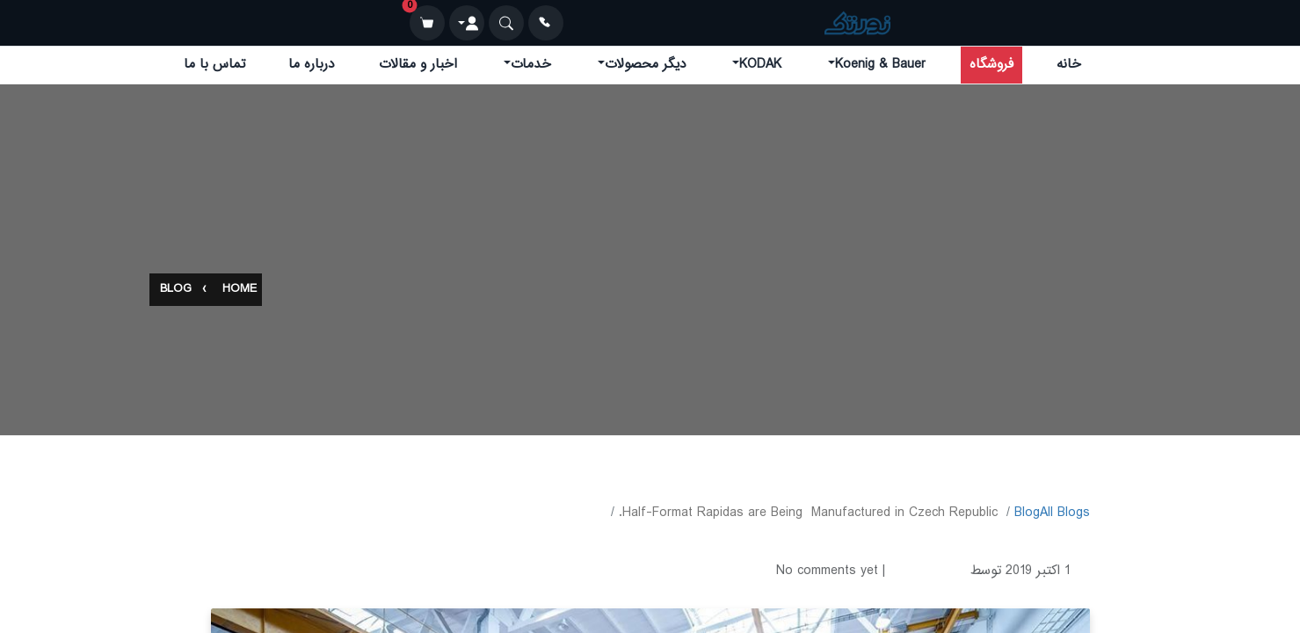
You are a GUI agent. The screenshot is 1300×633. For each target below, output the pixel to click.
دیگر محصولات (645, 64)
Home (239, 289)
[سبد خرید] (427, 22)
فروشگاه (991, 64)
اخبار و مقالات (418, 64)
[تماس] (545, 22)
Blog (176, 289)
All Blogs (1065, 513)
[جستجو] (506, 22)
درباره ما (311, 64)
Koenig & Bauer (880, 64)
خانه (1069, 64)
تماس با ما (214, 64)
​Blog (1027, 513)
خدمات (531, 64)
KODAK (760, 64)
